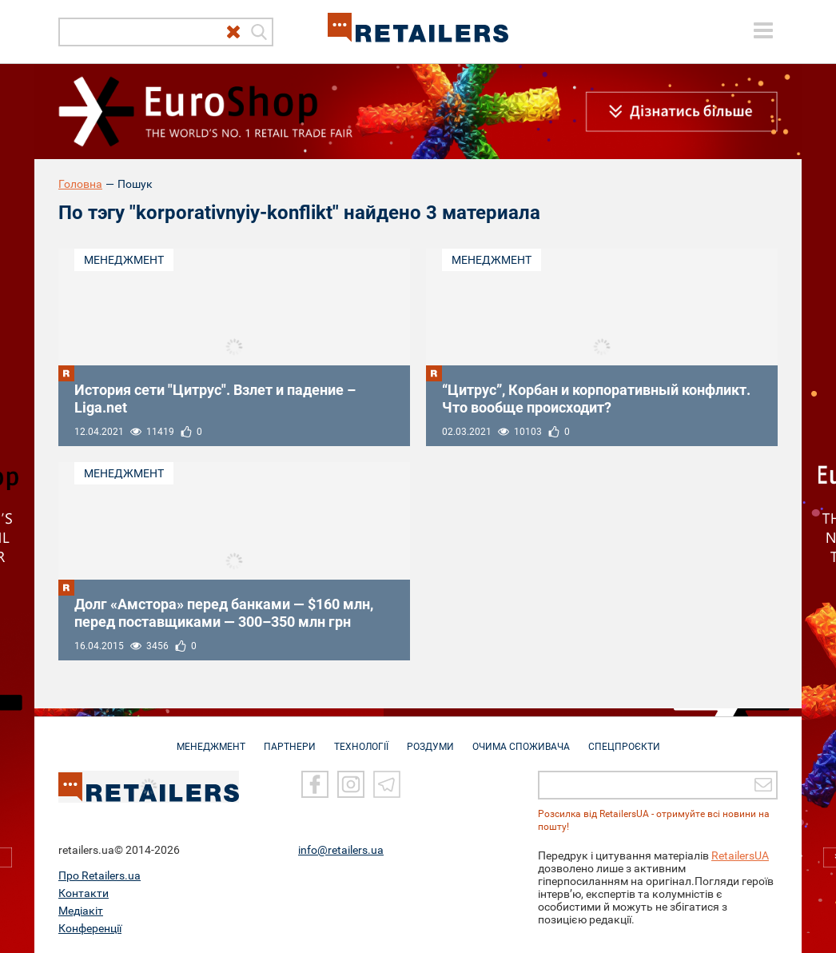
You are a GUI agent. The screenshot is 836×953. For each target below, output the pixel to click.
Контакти (83, 893)
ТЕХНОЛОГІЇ (361, 738)
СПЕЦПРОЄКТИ (624, 738)
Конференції (89, 928)
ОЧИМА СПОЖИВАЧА (521, 738)
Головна (80, 183)
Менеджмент (124, 259)
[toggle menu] (763, 30)
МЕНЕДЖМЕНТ (211, 738)
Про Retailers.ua (99, 875)
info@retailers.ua (341, 849)
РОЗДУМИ (430, 738)
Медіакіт (80, 910)
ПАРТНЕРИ (290, 738)
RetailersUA (740, 855)
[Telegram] (386, 784)
